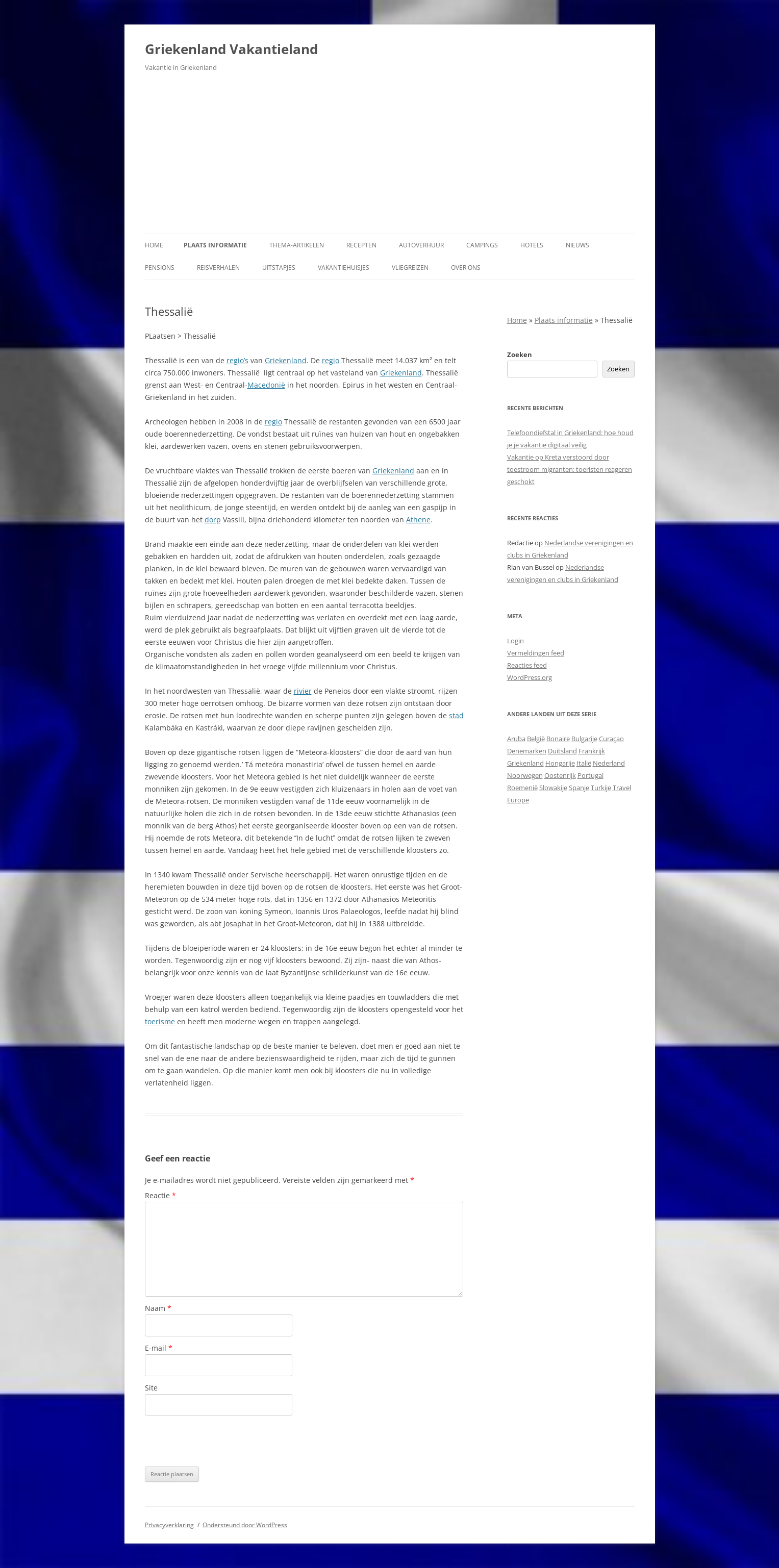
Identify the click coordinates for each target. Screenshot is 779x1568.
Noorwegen (525, 775)
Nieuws (577, 245)
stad (456, 715)
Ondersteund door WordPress (245, 1525)
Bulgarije (584, 738)
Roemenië (522, 787)
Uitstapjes (278, 267)
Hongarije (560, 763)
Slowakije (553, 787)
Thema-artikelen (296, 245)
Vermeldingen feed (535, 652)
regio (330, 360)
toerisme (160, 1021)
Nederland (609, 763)
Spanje (579, 787)
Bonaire (558, 738)
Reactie (160, 1195)
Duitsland (562, 750)
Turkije (601, 787)
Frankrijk (592, 750)
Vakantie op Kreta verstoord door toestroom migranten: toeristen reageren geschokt (569, 469)
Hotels (531, 245)
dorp (213, 519)
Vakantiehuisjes (343, 267)
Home (154, 245)
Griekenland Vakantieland (231, 49)
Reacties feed (527, 665)
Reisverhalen (218, 267)
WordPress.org (529, 677)
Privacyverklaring (169, 1525)
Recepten (361, 245)
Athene (418, 519)
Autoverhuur (421, 245)
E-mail (158, 1348)
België (536, 738)
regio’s (237, 360)
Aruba (516, 738)
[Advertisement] (390, 157)
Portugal (590, 775)
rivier (303, 691)
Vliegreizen (410, 267)
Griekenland (286, 360)
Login (515, 640)
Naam (158, 1308)
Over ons (466, 267)
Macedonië (266, 385)
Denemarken (526, 750)
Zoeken (519, 354)
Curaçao (611, 738)
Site (151, 1388)
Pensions (159, 267)
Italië (583, 763)
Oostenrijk (560, 775)
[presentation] (222, 1441)
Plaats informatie (215, 245)
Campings (482, 245)
